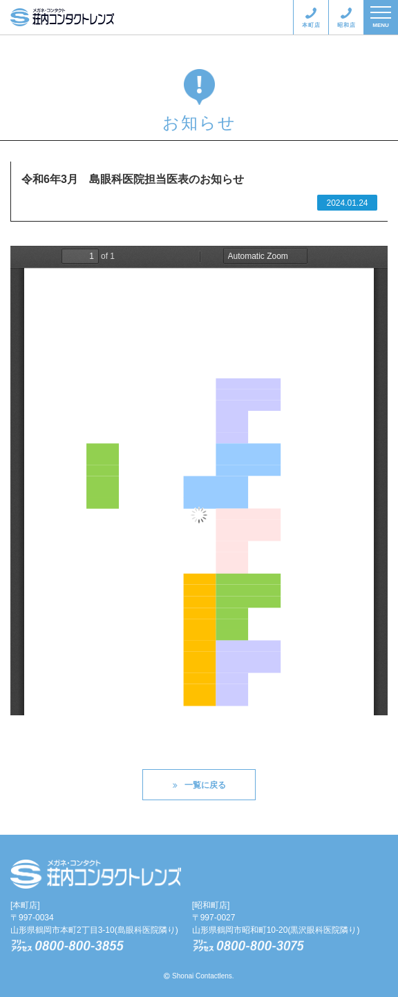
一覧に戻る (199, 785)
